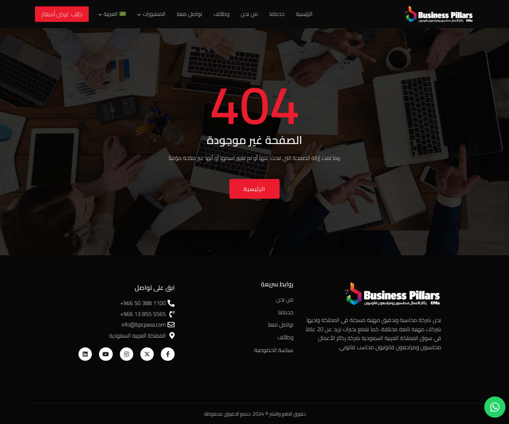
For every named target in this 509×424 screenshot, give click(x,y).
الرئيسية (304, 13)
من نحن (249, 13)
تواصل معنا (189, 13)
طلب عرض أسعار (61, 14)
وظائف (221, 13)
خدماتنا (277, 13)
